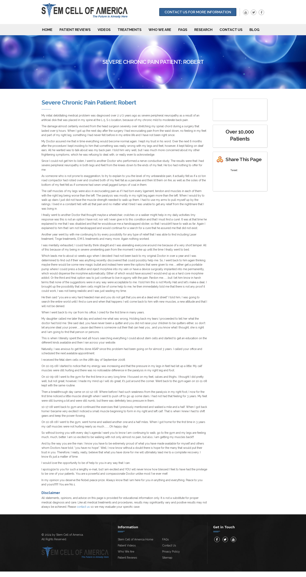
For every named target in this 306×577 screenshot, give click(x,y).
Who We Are (159, 30)
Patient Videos (127, 545)
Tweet (233, 170)
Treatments (129, 30)
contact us (83, 506)
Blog (254, 30)
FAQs (182, 30)
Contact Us (169, 545)
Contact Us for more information (198, 12)
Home (47, 30)
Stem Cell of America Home (135, 539)
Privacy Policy (171, 551)
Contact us (231, 30)
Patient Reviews (75, 30)
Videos (104, 30)
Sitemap (167, 557)
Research (203, 30)
